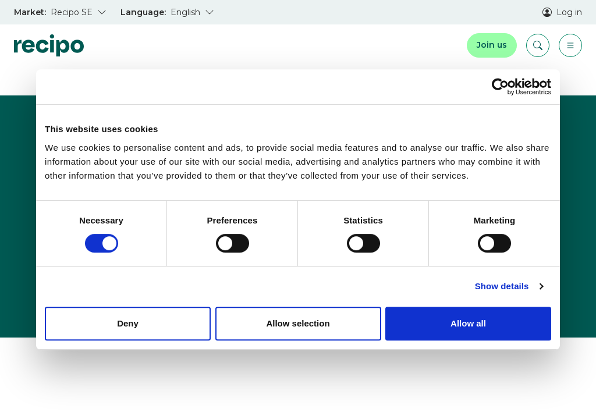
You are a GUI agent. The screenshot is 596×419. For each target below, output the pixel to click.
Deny (128, 323)
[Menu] (570, 45)
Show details (502, 286)
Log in (562, 12)
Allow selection (297, 323)
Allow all (468, 323)
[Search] (537, 45)
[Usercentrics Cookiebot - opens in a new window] (500, 86)
